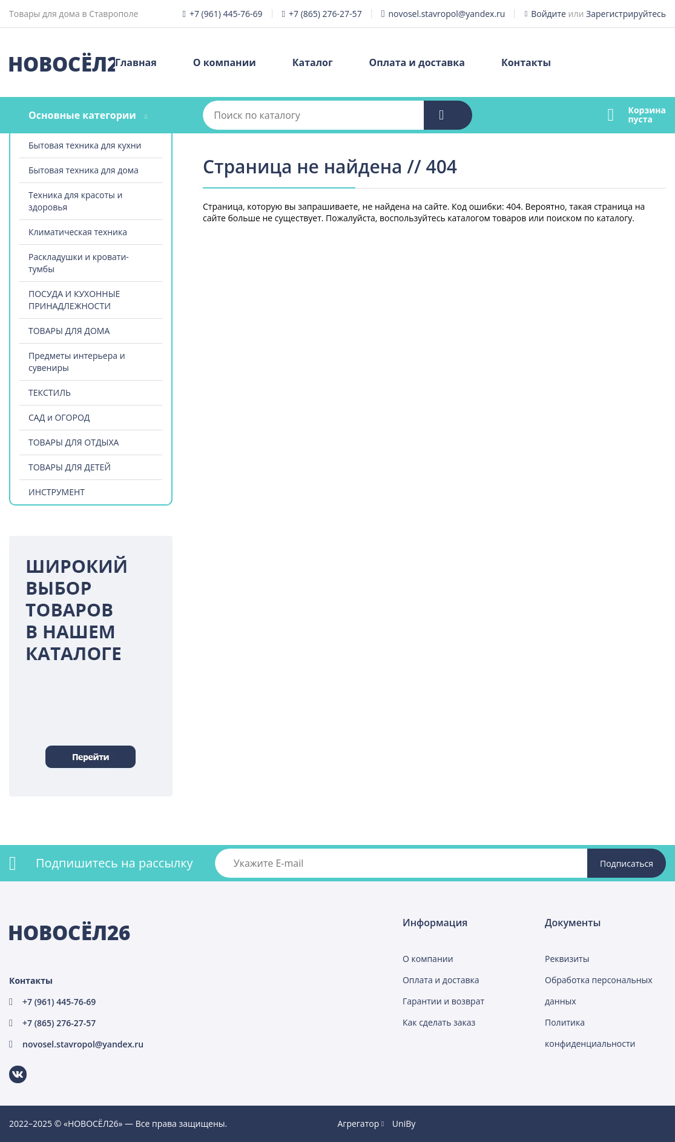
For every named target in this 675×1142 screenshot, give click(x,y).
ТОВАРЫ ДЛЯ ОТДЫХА (73, 442)
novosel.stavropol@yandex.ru (446, 13)
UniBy (403, 1123)
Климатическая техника (77, 232)
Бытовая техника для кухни (85, 145)
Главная (136, 62)
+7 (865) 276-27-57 (325, 13)
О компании (224, 62)
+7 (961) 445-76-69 (226, 13)
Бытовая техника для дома (83, 170)
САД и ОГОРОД (59, 417)
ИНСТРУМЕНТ (56, 492)
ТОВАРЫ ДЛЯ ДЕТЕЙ (69, 467)
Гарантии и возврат (443, 1001)
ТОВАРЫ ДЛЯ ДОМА (69, 330)
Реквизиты (567, 958)
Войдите (548, 13)
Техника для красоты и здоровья (75, 201)
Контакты (526, 62)
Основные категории (82, 115)
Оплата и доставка (417, 62)
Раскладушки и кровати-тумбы (78, 263)
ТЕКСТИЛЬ (49, 392)
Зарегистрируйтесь (626, 13)
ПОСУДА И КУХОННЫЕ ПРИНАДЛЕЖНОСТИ (74, 300)
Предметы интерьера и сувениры (76, 361)
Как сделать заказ (439, 1022)
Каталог (312, 62)
